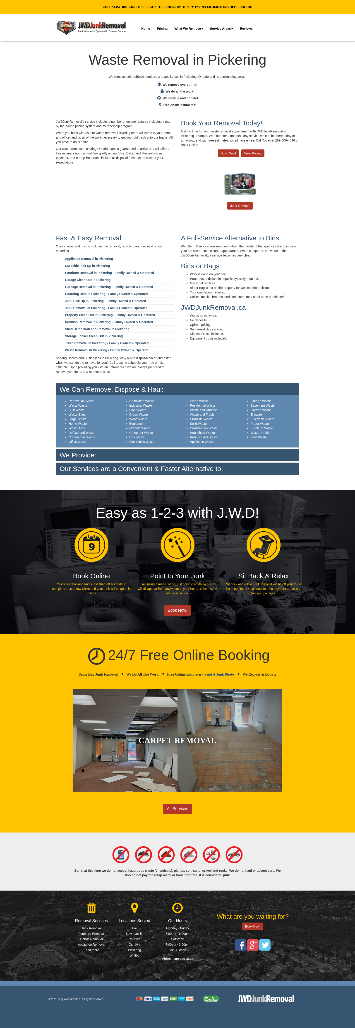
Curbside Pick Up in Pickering (87, 266)
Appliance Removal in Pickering (89, 259)
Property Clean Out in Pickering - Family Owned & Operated (110, 315)
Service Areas (221, 28)
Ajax (134, 928)
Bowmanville (135, 933)
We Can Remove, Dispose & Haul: (112, 389)
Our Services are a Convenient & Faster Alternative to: (141, 468)
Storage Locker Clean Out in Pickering (94, 336)
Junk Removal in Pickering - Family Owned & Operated (106, 308)
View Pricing (252, 153)
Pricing (162, 28)
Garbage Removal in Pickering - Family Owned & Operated (109, 287)
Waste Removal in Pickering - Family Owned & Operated (107, 350)
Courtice (134, 939)
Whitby (134, 955)
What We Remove (188, 28)
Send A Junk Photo (219, 674)
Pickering (134, 950)
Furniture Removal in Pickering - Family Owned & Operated (109, 273)
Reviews (246, 28)
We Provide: (78, 455)
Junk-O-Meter (240, 206)
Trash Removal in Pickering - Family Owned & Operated (107, 343)
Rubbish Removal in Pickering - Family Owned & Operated (109, 322)
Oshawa (134, 944)
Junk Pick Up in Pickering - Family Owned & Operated (105, 301)
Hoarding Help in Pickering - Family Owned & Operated (106, 294)
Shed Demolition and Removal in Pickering (97, 329)
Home (145, 28)
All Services (177, 808)
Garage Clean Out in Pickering (88, 280)
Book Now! (228, 153)
